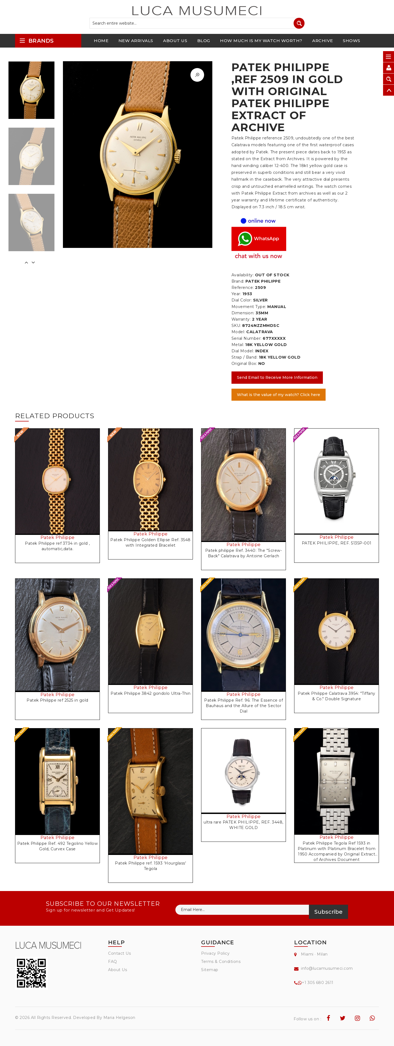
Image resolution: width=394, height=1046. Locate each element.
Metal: (237, 344)
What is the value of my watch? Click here (278, 394)
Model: (238, 331)
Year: (236, 293)
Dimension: (242, 312)
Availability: (242, 275)
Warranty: (241, 319)
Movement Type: (248, 306)
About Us (117, 969)
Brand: (237, 281)
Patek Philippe (57, 537)
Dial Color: (241, 300)
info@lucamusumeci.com (327, 968)
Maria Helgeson (119, 1017)
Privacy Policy (215, 953)
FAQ (112, 961)
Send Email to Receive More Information (277, 377)
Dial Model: (242, 350)
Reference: (242, 287)
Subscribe (328, 912)
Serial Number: (246, 338)
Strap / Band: (244, 357)
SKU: (236, 325)
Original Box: (244, 363)
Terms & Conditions (221, 961)
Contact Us (119, 953)
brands (36, 40)
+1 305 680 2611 (318, 982)
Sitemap (209, 969)
